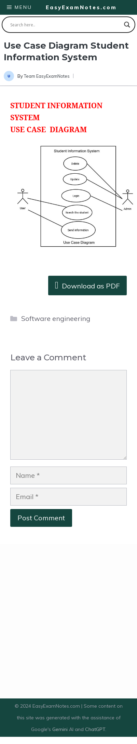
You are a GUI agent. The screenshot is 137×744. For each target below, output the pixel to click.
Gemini (60, 729)
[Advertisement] (67, 621)
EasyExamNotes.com (81, 7)
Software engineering (55, 318)
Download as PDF (87, 285)
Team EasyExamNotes (47, 76)
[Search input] (65, 24)
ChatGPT (95, 729)
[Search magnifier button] (127, 24)
